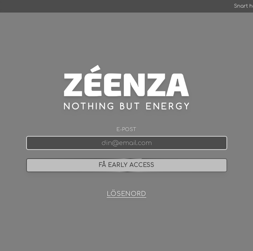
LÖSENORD (126, 193)
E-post (126, 129)
